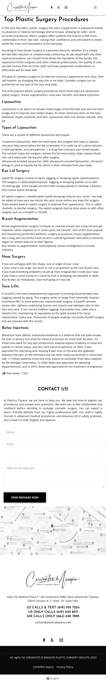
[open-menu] (95, 7)
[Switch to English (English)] (53, 678)
